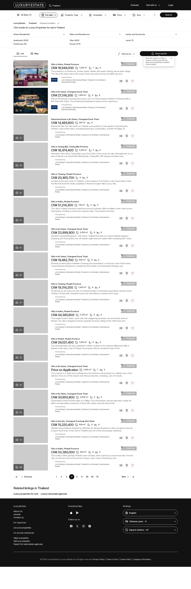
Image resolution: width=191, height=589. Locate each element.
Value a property (21, 538)
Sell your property (21, 541)
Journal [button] (16, 514)
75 (97, 477)
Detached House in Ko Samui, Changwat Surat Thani (75, 119)
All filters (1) (24, 14)
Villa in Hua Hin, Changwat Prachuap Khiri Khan (73, 421)
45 (87, 477)
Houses (73, 44)
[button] (48, 15)
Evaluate (135, 5)
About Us (17, 511)
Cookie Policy (125, 559)
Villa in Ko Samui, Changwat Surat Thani (69, 92)
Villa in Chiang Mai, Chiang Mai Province (69, 147)
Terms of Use (112, 559)
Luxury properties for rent (25, 494)
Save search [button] (159, 54)
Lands (128, 40)
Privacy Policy (99, 559)
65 (92, 477)
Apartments (18, 40)
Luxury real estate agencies (54, 494)
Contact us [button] (18, 517)
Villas (72, 40)
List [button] (20, 53)
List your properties (22, 527)
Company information (142, 559)
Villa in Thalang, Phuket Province (66, 174)
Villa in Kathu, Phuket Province (65, 64)
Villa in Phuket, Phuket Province (65, 339)
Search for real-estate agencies (28, 544)
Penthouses (18, 44)
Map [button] (34, 53)
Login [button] (170, 5)
